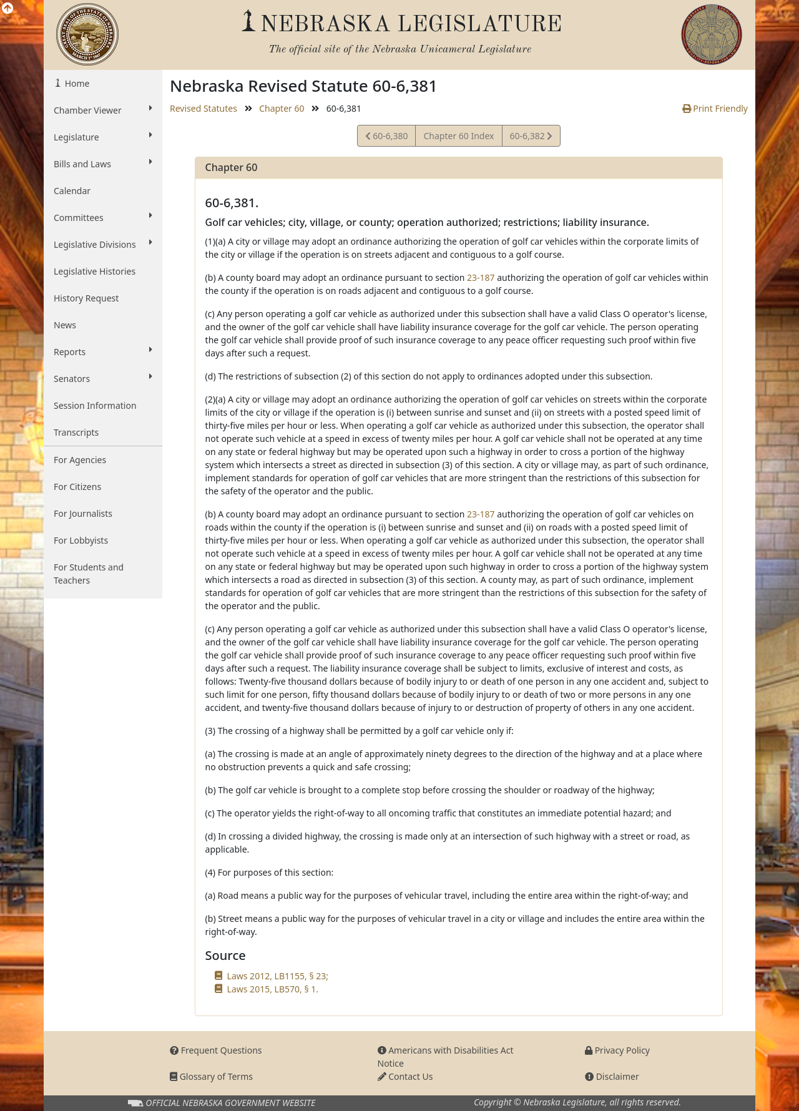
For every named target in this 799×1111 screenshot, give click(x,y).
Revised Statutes (203, 108)
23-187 (481, 277)
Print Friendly (715, 108)
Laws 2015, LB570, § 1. (272, 989)
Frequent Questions (216, 1050)
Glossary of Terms (211, 1076)
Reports (103, 351)
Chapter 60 (281, 108)
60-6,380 (386, 138)
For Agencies (80, 460)
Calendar (72, 191)
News (65, 325)
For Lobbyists (81, 540)
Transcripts (76, 432)
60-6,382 (531, 138)
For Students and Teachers (89, 573)
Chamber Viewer (103, 110)
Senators (103, 378)
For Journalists (83, 513)
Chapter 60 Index (458, 136)
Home (75, 83)
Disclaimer (612, 1076)
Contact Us (405, 1076)
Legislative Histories (94, 271)
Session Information (95, 405)
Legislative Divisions (103, 244)
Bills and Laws (103, 163)
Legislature (103, 136)
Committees (103, 217)
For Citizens (77, 486)
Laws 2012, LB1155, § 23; (277, 976)
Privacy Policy (617, 1050)
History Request (86, 298)
